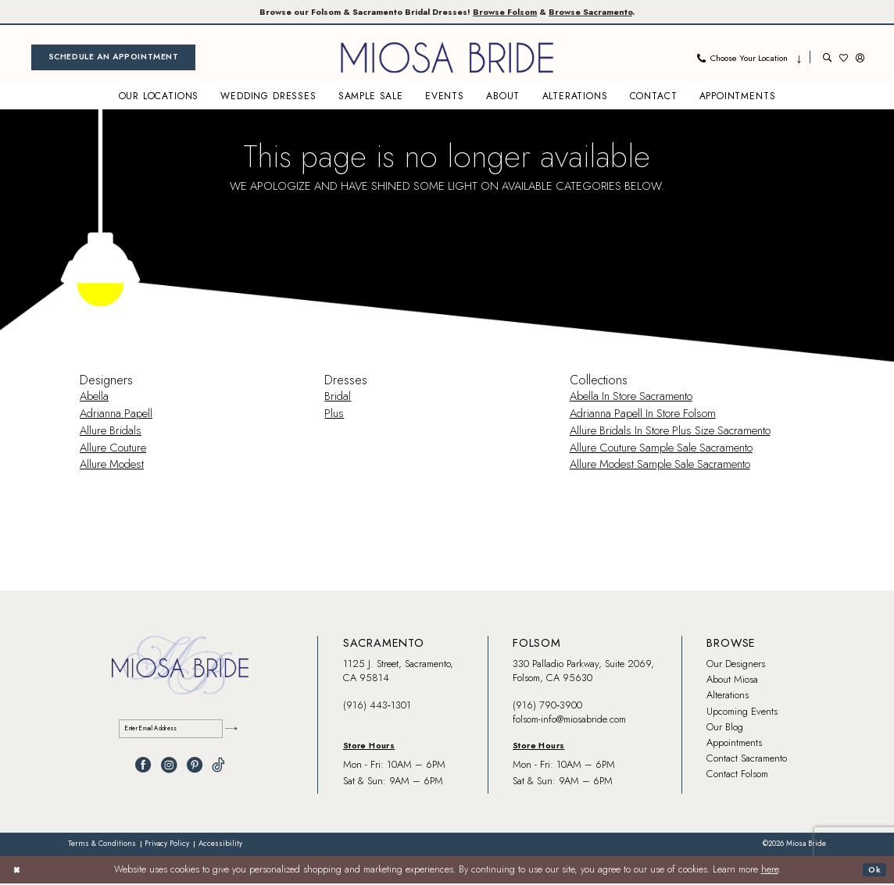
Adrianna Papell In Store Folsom (643, 414)
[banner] (447, 59)
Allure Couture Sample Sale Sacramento (661, 449)
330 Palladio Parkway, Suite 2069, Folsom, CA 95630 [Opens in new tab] (583, 672)
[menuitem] (113, 59)
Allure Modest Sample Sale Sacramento (660, 466)
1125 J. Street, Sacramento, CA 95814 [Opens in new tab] (398, 672)
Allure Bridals (110, 431)
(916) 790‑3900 (547, 706)
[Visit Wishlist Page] (843, 59)
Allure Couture (113, 449)
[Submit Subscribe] (228, 732)
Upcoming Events (742, 712)
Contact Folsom (737, 775)
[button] (860, 59)
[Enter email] (180, 732)
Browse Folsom (517, 12)
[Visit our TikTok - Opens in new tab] (218, 769)
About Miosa (732, 680)
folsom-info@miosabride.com (569, 720)
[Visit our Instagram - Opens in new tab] (169, 769)
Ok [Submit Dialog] (873, 871)
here (769, 872)
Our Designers (735, 665)
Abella (94, 397)
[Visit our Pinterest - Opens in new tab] (194, 769)
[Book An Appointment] (113, 59)
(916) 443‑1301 (377, 706)
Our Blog (724, 728)
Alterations (727, 696)
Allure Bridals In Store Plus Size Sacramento (670, 431)
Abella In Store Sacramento (631, 397)
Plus (334, 414)
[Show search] (827, 59)
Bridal (337, 397)
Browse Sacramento (621, 12)
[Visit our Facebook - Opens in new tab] (143, 769)
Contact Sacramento (746, 759)
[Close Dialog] (19, 871)
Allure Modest (112, 466)
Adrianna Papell (116, 414)
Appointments (734, 744)
